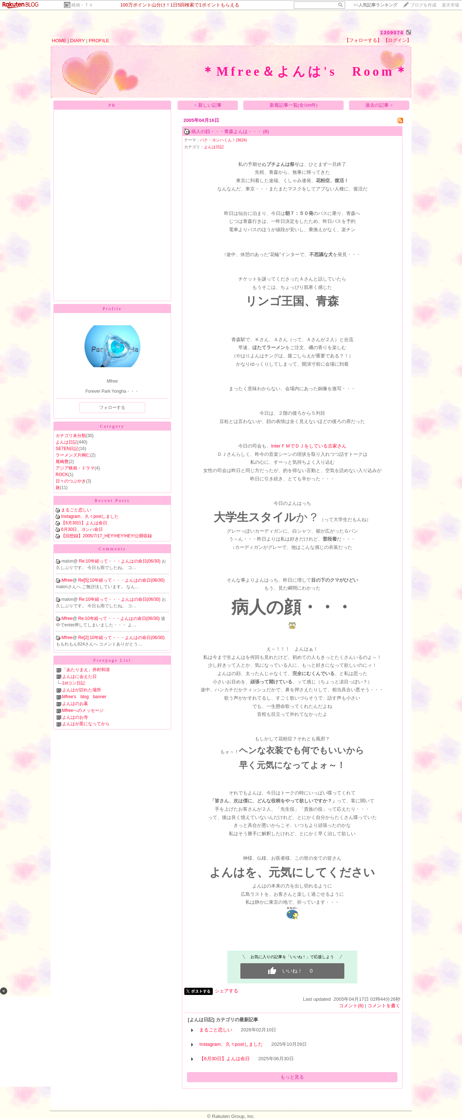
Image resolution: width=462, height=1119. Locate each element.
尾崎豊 (62, 461)
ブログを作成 (423, 5)
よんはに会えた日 (79, 676)
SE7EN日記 (67, 448)
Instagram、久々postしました (90, 516)
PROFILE (99, 40)
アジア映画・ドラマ (75, 468)
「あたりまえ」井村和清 (86, 669)
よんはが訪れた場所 (81, 689)
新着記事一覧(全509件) (294, 105)
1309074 (392, 32)
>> (375, 5)
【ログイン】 (397, 40)
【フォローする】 (363, 40)
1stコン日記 (73, 683)
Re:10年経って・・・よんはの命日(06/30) (120, 561)
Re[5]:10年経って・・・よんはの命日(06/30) (121, 580)
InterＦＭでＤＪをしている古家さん (308, 446)
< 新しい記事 (208, 105)
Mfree (67, 580)
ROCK (62, 474)
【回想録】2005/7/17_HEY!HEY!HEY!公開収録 (106, 535)
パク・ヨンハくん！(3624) (223, 140)
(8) (266, 131)
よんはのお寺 (75, 717)
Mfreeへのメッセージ (83, 710)
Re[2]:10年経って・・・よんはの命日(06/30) (121, 637)
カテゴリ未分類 (71, 435)
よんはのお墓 (75, 703)
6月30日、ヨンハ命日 (82, 529)
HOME (59, 40)
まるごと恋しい (76, 509)
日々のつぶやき (71, 481)
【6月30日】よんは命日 (84, 522)
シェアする (226, 991)
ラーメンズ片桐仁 (73, 455)
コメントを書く (383, 1005)
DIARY (77, 40)
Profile (112, 308)
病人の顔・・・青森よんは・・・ (226, 131)
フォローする (112, 407)
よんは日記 (66, 442)
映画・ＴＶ (82, 5)
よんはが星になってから (86, 723)
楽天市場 (450, 5)
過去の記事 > (379, 105)
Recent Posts (112, 500)
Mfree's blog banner (84, 696)
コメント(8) (351, 1005)
